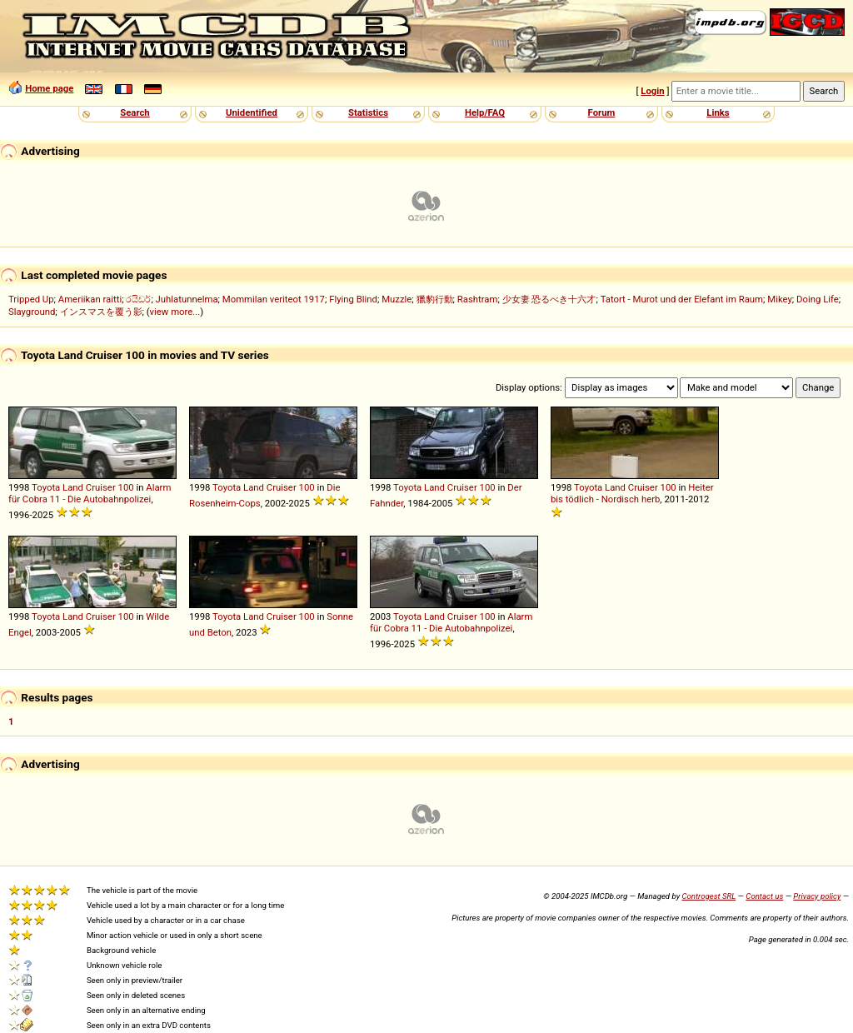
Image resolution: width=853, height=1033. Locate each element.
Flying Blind (353, 299)
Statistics (368, 112)
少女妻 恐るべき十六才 (549, 299)
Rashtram (477, 299)
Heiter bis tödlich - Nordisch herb (632, 493)
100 (126, 487)
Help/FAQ (485, 112)
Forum (602, 112)
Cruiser (101, 487)
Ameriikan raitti (90, 299)
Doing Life (817, 299)
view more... (175, 311)
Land (72, 487)
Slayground (31, 311)
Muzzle (397, 299)
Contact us (764, 896)
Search (134, 112)
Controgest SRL (708, 896)
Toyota (46, 487)
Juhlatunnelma (187, 299)
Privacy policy (817, 896)
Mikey (779, 299)
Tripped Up (31, 299)
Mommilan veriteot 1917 (273, 299)
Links (717, 112)
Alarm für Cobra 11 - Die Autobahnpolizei (89, 493)
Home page (49, 88)
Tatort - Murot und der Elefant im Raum (682, 299)
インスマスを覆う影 (101, 311)
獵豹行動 (435, 299)
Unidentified (251, 112)
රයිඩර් (138, 299)
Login (652, 91)
